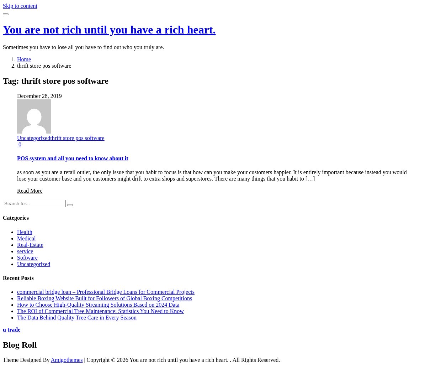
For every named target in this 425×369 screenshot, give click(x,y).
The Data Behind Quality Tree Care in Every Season (77, 318)
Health (24, 232)
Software (27, 258)
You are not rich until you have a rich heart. (109, 29)
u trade (11, 330)
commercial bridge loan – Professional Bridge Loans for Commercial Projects (106, 292)
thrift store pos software (77, 138)
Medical (26, 238)
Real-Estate (30, 245)
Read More (30, 191)
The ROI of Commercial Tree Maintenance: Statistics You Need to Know (100, 311)
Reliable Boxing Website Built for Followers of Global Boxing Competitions (104, 298)
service (25, 251)
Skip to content (20, 6)
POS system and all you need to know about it (72, 158)
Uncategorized (33, 138)
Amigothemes (67, 360)
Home (24, 59)
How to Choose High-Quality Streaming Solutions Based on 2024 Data (98, 305)
